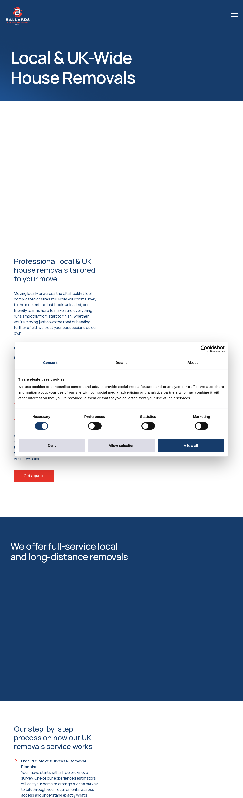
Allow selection (121, 445)
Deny (52, 445)
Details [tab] (121, 362)
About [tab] (192, 362)
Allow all (191, 445)
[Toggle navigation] (234, 14)
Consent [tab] (50, 362)
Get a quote (34, 475)
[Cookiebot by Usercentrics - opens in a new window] (204, 348)
